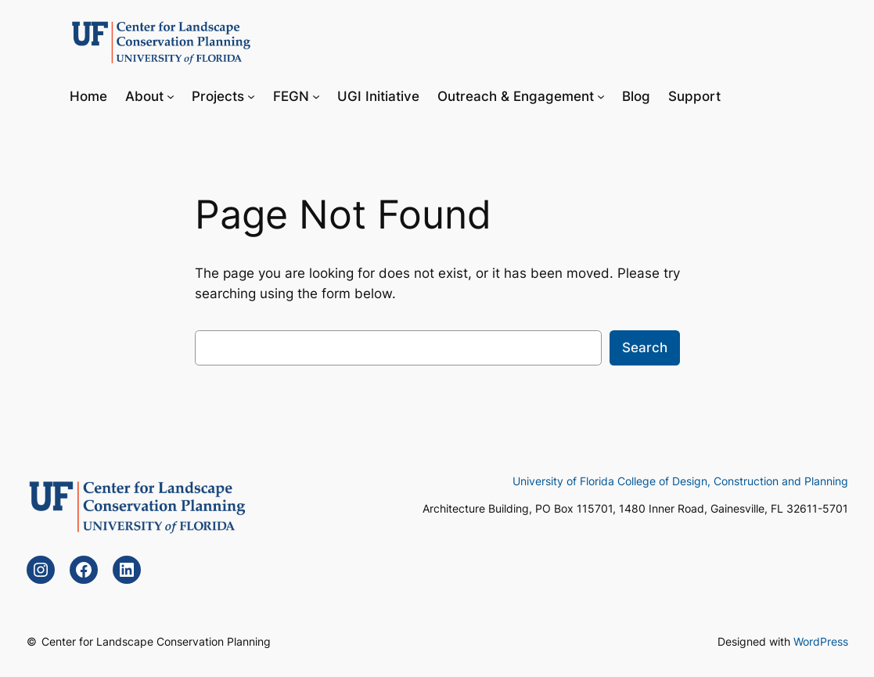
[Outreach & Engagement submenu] (601, 95)
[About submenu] (170, 95)
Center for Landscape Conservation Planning (156, 641)
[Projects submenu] (251, 95)
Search (644, 347)
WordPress (820, 641)
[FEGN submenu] (316, 95)
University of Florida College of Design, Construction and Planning (680, 481)
